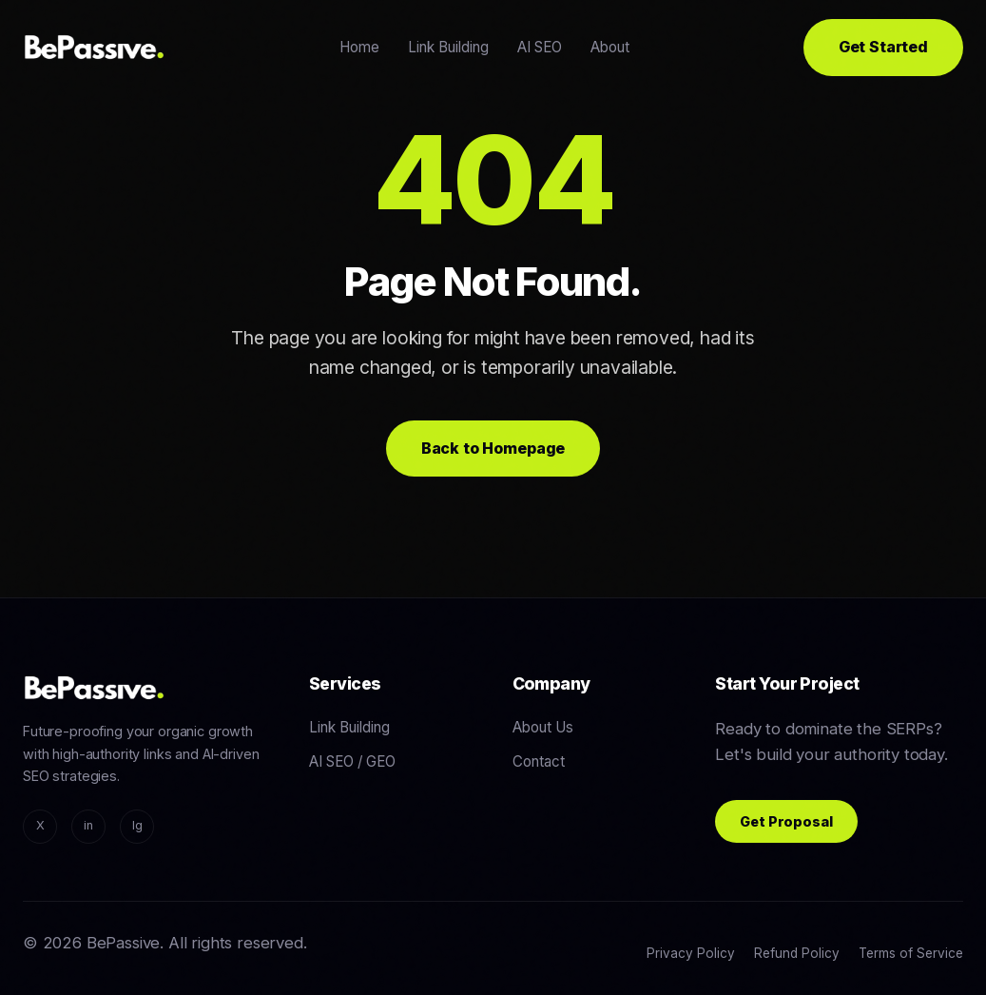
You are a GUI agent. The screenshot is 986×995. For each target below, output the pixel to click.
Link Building (448, 47)
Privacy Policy (691, 953)
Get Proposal (786, 821)
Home (359, 47)
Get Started (883, 46)
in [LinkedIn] (88, 825)
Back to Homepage (493, 448)
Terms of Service (911, 953)
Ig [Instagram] (137, 825)
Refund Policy (797, 953)
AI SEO (539, 47)
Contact (538, 761)
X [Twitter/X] (40, 825)
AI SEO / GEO (352, 761)
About (609, 47)
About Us (542, 727)
